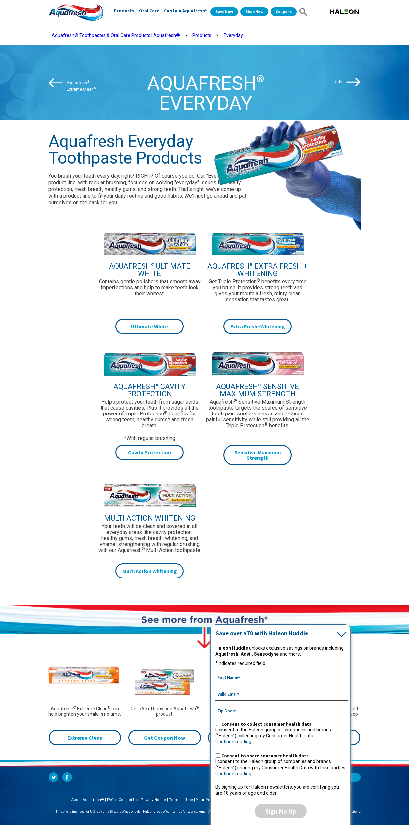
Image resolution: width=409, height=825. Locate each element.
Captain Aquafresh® (186, 11)
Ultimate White (149, 326)
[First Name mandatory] (281, 677)
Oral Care (149, 11)
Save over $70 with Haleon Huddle (262, 633)
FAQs (111, 800)
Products (124, 11)
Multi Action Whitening (149, 571)
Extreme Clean (84, 737)
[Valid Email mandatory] (281, 694)
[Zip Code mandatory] (281, 710)
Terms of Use (181, 800)
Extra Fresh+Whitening (257, 326)
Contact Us (128, 800)
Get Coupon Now (164, 737)
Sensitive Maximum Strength (257, 455)
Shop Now (254, 11)
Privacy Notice (153, 800)
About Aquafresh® (87, 800)
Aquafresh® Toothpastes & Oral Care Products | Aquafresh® (116, 35)
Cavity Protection (149, 452)
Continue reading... (234, 741)
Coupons (284, 11)
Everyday (233, 35)
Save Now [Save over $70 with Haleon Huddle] (224, 11)
